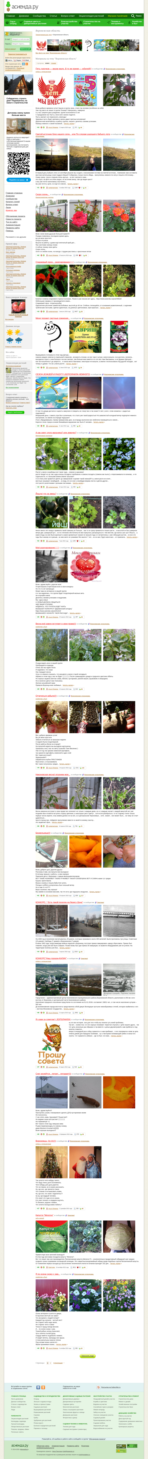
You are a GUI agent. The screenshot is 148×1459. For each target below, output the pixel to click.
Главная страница (14, 193)
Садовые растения (40, 1407)
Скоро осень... (42, 194)
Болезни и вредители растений (45, 1426)
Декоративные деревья (71, 1399)
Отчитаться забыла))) (46, 696)
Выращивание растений (42, 1410)
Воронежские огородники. (115, 69)
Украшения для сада (100, 1426)
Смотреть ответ (11, 408)
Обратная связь (43, 1446)
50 (82, 689)
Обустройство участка (102, 1396)
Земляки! (100, 902)
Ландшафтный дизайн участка (104, 1399)
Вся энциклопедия (12, 387)
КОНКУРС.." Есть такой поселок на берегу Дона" (59, 902)
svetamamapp (53, 187)
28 (81, 311)
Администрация (13, 225)
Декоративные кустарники (72, 1401)
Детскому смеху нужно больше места (19, 114)
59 (82, 1013)
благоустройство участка (44, 197)
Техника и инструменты (117, 22)
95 (86, 255)
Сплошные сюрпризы (13, 270)
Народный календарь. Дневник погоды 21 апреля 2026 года (16, 262)
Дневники (24, 16)
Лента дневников (17, 1399)
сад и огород (40, 1218)
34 (81, 368)
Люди (8, 207)
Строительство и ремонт (129, 1396)
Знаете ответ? (25, 403)
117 (82, 896)
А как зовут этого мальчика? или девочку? (56, 433)
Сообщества (39, 16)
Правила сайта (13, 228)
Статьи (53, 16)
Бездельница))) (43, 833)
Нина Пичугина (57, 1451)
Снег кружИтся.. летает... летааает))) (53, 1074)
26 (79, 487)
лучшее (53, 63)
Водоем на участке (100, 1404)
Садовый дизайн (99, 1418)
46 (81, 1067)
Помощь (9, 231)
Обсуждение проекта (15, 216)
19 (81, 1348)
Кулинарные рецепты (126, 1426)
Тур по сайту (11, 222)
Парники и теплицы (40, 1428)
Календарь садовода (18, 1421)
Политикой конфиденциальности (14, 69)
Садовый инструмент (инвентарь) (75, 1429)
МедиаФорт (24, 1449)
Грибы (36, 1418)
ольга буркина (53, 127)
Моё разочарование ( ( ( (47, 548)
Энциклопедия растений (91, 16)
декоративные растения (44, 436)
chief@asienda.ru (68, 1451)
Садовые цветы (68, 1404)
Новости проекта (13, 219)
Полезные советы (17, 1432)
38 (82, 617)
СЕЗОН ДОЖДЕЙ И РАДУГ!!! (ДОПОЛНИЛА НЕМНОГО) (63, 374)
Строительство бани (126, 1407)
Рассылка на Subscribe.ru (110, 1387)
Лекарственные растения (20, 1426)
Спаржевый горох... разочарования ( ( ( (55, 262)
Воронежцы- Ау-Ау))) (46, 1141)
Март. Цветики (10, 252)
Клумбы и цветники (100, 1401)
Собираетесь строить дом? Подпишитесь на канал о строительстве (17, 101)
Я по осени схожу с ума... (48, 1274)
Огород (36, 1399)
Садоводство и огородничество (47, 1396)
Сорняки (37, 1415)
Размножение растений (42, 1412)
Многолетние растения (71, 1407)
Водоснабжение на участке (103, 1428)
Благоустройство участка (69, 22)
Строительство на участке (91, 22)
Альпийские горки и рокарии (103, 1407)
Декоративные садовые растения (77, 1396)
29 (83, 541)
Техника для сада (69, 1426)
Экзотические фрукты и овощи (73, 1412)
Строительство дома (126, 1399)
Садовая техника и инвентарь (75, 1424)
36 (79, 426)
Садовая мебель (99, 1423)
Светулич (51, 1267)
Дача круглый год (125, 1418)
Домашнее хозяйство (127, 1413)
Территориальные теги (44, 35)
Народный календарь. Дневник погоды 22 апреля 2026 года (16, 247)
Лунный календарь (17, 1424)
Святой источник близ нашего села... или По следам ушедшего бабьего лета (73, 134)
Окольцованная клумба (13, 266)
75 (81, 826)
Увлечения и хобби (125, 1424)
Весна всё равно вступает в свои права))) (56, 624)
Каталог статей (13, 202)
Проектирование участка (102, 1420)
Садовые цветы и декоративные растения (35, 22)
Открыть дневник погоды (13, 346)
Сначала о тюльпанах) (13, 283)
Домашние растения (70, 1415)
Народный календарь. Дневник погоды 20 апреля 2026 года (16, 256)
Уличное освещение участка (103, 1415)
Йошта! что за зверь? (46, 494)
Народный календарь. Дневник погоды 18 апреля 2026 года (16, 287)
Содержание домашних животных (130, 1421)
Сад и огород (13, 22)
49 (82, 1208)
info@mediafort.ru (84, 1455)
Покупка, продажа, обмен (20, 1429)
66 (84, 1267)
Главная (11, 16)
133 (83, 768)
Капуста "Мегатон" (44, 1215)
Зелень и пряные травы (42, 1404)
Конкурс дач (11, 210)
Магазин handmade (117, 16)
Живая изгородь (99, 1410)
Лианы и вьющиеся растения (73, 1410)
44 (81, 127)
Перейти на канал (17, 180)
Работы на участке (125, 1416)
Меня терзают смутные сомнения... (53, 318)
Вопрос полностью (12, 403)
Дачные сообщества (18, 1401)
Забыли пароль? (10, 49)
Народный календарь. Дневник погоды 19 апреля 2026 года (16, 274)
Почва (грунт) (38, 1423)
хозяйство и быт (41, 627)
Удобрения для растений (42, 1420)
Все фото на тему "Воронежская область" (51, 53)
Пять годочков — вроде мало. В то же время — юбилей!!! (63, 69)
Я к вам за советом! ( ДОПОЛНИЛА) (53, 1019)
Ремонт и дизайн (124, 1401)
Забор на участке (99, 1412)
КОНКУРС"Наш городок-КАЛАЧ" (51, 958)
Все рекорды (9, 319)
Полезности (16, 1416)
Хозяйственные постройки (128, 1404)
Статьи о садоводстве (19, 1404)
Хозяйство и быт (137, 22)
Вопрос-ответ (68, 16)
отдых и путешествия (43, 72)
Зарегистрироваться (17, 54)
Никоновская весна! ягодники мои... (53, 774)
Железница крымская (13, 366)
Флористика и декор (70, 1418)
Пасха (8, 279)
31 (85, 188)
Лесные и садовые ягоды (42, 1401)
